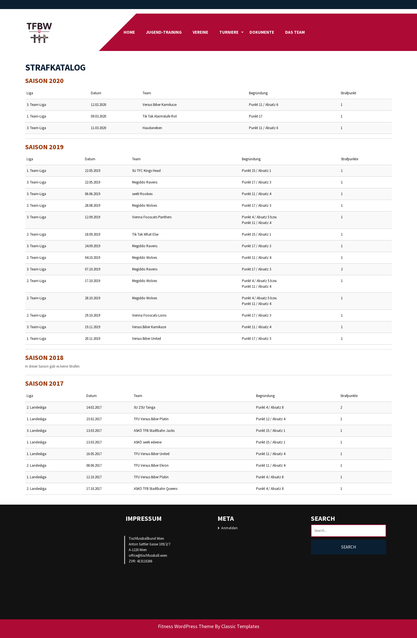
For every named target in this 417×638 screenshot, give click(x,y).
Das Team (295, 32)
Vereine (200, 32)
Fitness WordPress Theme (186, 626)
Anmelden (229, 528)
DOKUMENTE (262, 32)
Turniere (228, 32)
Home (129, 32)
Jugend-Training (164, 32)
